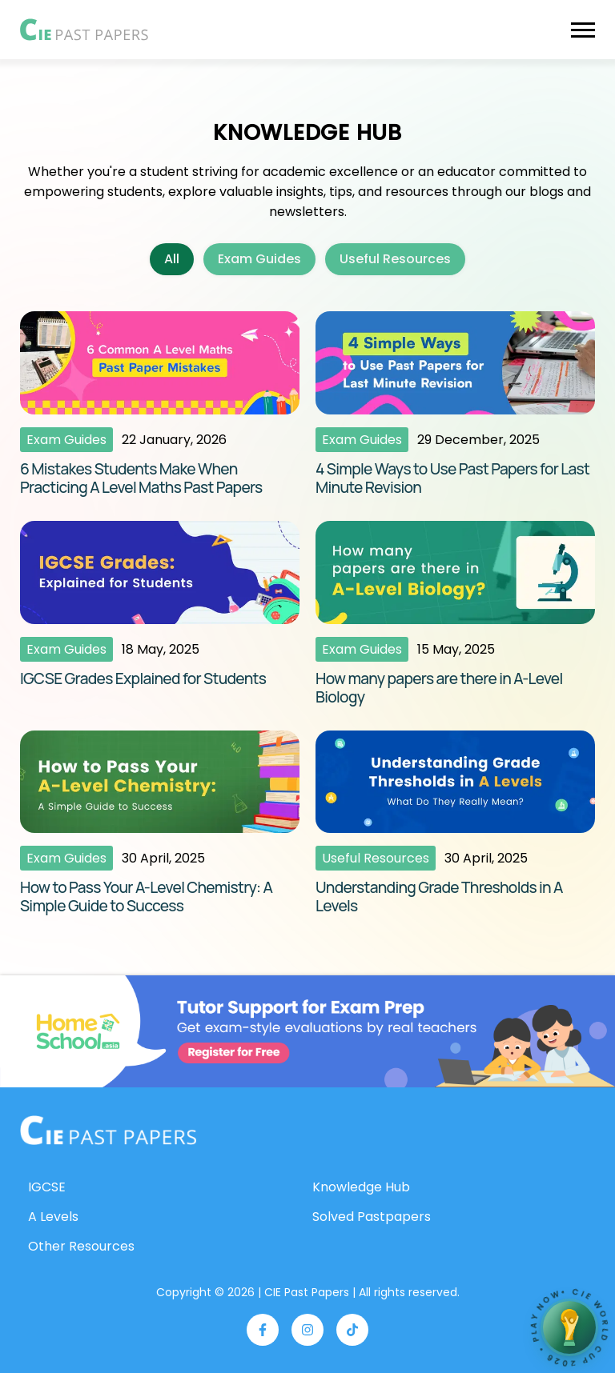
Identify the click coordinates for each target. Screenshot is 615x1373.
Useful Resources (395, 259)
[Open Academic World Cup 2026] (569, 1327)
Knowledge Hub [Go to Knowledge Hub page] (361, 1187)
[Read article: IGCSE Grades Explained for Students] (159, 614)
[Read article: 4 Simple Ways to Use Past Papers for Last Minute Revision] (455, 404)
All (171, 259)
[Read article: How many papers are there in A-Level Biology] (455, 614)
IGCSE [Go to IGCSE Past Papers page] (47, 1187)
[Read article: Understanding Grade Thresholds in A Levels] (455, 823)
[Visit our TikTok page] (352, 1330)
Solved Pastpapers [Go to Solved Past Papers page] (371, 1216)
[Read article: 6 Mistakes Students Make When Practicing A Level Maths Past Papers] (159, 404)
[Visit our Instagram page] (307, 1330)
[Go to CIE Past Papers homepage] (84, 30)
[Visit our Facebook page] (263, 1330)
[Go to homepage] (108, 1130)
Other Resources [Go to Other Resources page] (81, 1246)
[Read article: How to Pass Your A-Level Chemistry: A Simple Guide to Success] (159, 823)
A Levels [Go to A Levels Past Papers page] (53, 1216)
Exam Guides (259, 259)
